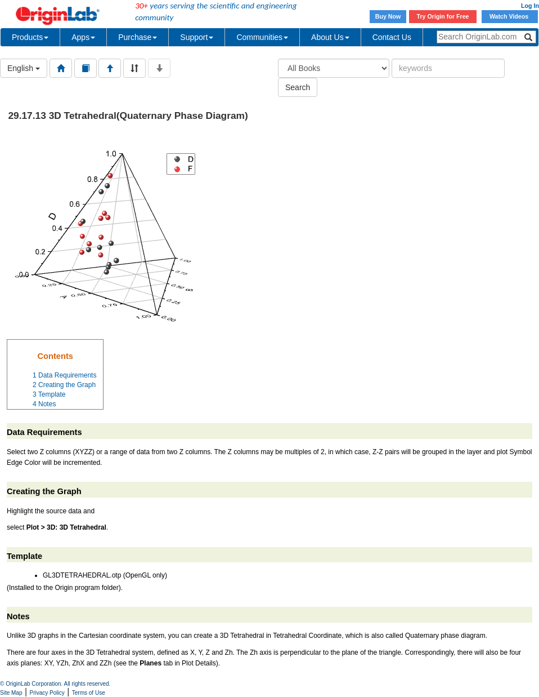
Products (30, 37)
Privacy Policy (47, 693)
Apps (83, 37)
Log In (530, 5)
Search (297, 87)
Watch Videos (509, 16)
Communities (262, 37)
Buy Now (388, 16)
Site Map (11, 693)
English (23, 68)
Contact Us (391, 37)
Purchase (137, 37)
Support (196, 37)
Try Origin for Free (443, 16)
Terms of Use (88, 693)
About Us (330, 37)
